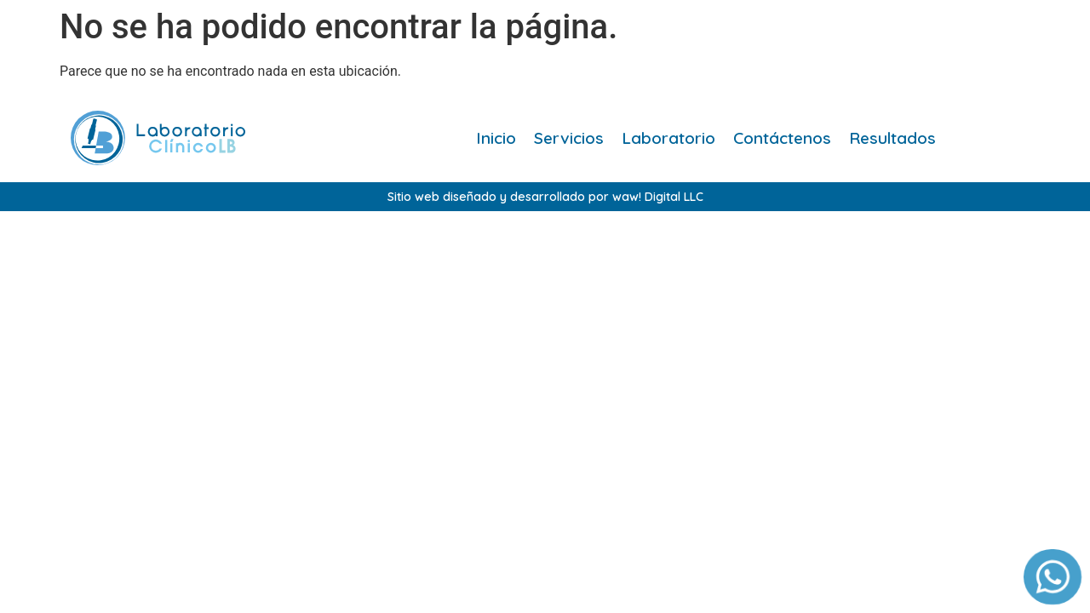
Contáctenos (782, 138)
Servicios (569, 138)
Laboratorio (668, 138)
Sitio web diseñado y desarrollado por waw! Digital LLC (545, 196)
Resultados (892, 138)
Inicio (496, 138)
